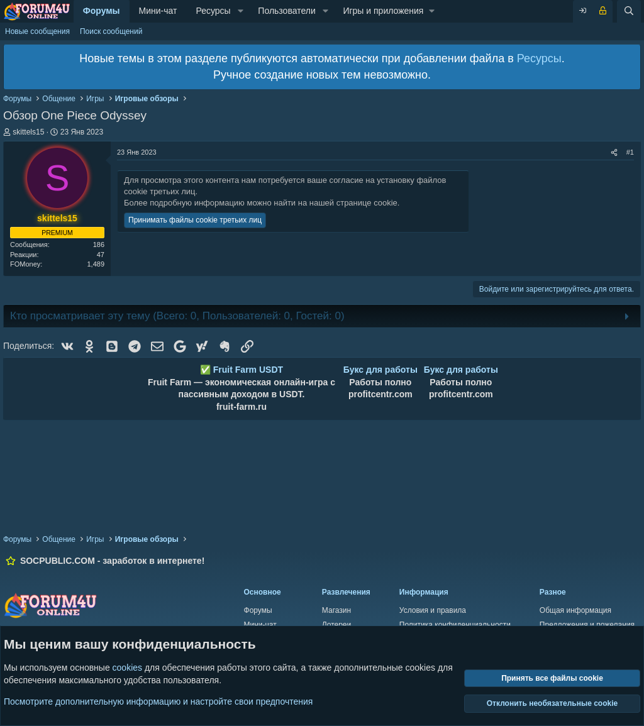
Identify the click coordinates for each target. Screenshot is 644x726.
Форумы (101, 11)
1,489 (95, 264)
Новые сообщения (37, 31)
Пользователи (286, 11)
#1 (630, 152)
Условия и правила (432, 610)
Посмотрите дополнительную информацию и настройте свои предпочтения (158, 701)
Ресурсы (213, 11)
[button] (240, 11)
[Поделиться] (614, 152)
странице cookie (366, 202)
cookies (127, 668)
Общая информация (575, 610)
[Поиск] (629, 11)
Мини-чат (158, 11)
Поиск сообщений (111, 31)
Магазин (336, 610)
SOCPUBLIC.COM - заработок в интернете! (112, 561)
